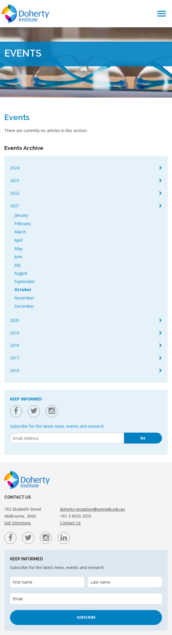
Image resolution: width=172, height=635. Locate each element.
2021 (14, 205)
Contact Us (70, 523)
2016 (14, 370)
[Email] (67, 438)
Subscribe (86, 617)
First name (22, 582)
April (18, 240)
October (22, 289)
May (18, 248)
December (24, 306)
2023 (14, 180)
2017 (14, 358)
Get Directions (17, 523)
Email (18, 598)
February (22, 223)
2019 (14, 333)
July (17, 265)
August (20, 273)
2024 (14, 168)
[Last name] (125, 582)
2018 (14, 345)
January (21, 215)
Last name (100, 582)
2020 (14, 320)
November (24, 298)
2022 (14, 193)
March (20, 232)
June (18, 256)
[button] (161, 13)
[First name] (47, 582)
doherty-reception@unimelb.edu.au (92, 509)
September (24, 281)
